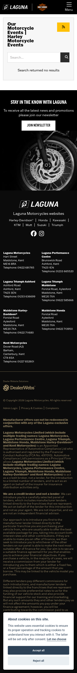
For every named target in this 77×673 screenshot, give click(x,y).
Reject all (38, 660)
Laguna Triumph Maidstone (52, 283)
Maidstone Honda (53, 310)
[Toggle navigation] (69, 7)
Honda (43, 220)
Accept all (38, 650)
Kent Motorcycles (15, 342)
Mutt (29, 225)
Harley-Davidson (21, 220)
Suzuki (41, 225)
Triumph (57, 225)
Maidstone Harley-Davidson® (15, 312)
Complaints (52, 408)
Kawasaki (59, 220)
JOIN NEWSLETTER (38, 125)
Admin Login (10, 408)
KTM (17, 225)
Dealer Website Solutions (15, 381)
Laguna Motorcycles (16, 252)
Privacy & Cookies (32, 408)
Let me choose (56, 639)
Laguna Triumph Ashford (19, 281)
